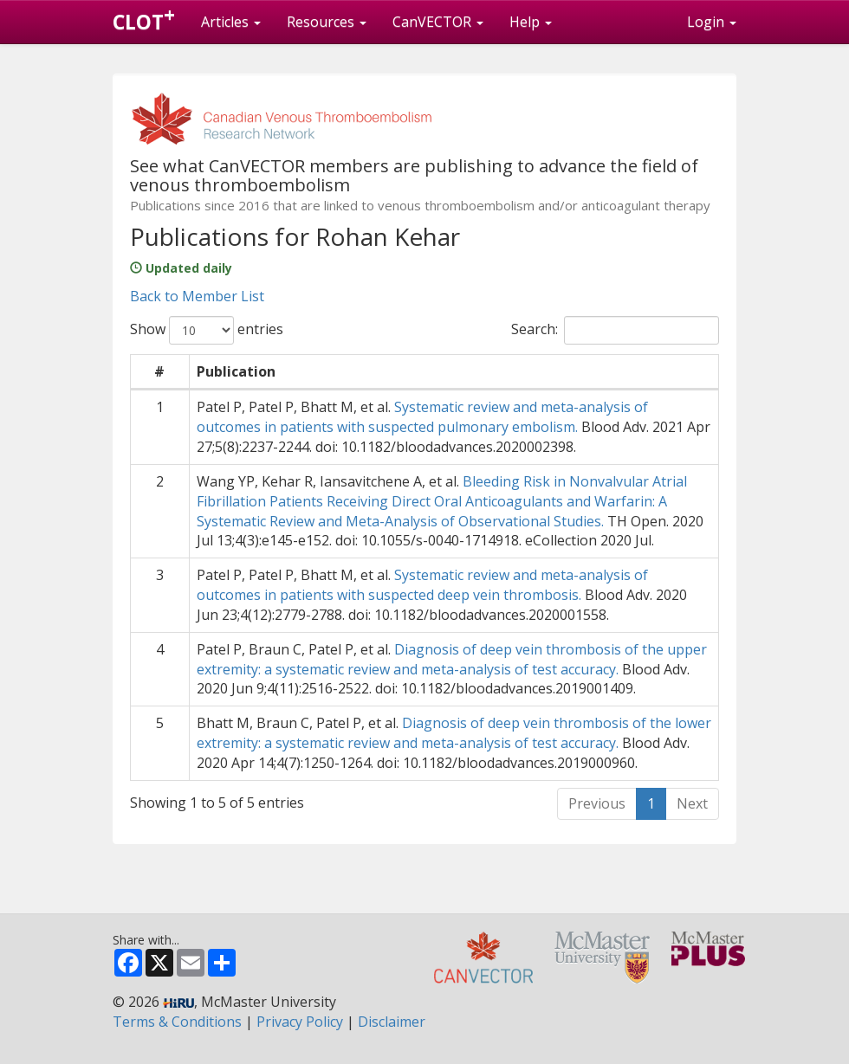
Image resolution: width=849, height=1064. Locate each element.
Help (530, 21)
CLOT (144, 18)
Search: (615, 330)
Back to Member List (197, 296)
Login (711, 21)
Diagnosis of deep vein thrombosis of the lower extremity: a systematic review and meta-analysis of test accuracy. (454, 732)
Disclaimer (391, 1021)
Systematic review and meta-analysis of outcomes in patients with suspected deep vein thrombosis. (422, 584)
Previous (596, 803)
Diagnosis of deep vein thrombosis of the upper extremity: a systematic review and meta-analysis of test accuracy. (452, 659)
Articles (231, 21)
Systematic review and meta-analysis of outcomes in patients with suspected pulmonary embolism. (422, 416)
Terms (177, 1021)
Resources (326, 21)
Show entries (206, 330)
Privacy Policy (299, 1021)
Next (692, 803)
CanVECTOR (437, 21)
